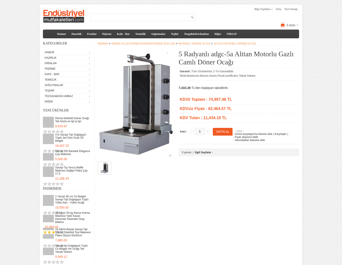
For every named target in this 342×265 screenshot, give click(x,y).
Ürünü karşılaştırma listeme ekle (252, 134)
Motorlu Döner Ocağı (194, 43)
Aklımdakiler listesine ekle (249, 140)
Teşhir (175, 33)
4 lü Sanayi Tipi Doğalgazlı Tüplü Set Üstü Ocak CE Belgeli (70, 137)
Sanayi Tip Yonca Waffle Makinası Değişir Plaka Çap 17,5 (71, 170)
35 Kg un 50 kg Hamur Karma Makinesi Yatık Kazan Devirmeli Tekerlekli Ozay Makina (72, 217)
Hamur (61, 33)
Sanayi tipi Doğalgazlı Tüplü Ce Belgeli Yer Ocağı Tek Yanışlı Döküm (71, 248)
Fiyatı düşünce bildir (245, 137)
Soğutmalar (158, 33)
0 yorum (186, 152)
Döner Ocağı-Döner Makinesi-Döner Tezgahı (143, 43)
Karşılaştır (281, 134)
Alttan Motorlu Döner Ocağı (234, 43)
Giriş (278, 9)
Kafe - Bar (123, 33)
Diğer (217, 33)
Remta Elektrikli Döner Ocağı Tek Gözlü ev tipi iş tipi (72, 120)
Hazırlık (76, 33)
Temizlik (140, 33)
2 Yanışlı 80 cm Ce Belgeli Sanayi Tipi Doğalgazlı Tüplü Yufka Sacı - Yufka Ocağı (71, 199)
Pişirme (107, 33)
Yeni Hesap (291, 9)
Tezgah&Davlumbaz (196, 33)
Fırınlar (92, 33)
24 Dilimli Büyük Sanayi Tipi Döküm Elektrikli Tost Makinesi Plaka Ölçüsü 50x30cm (73, 232)
